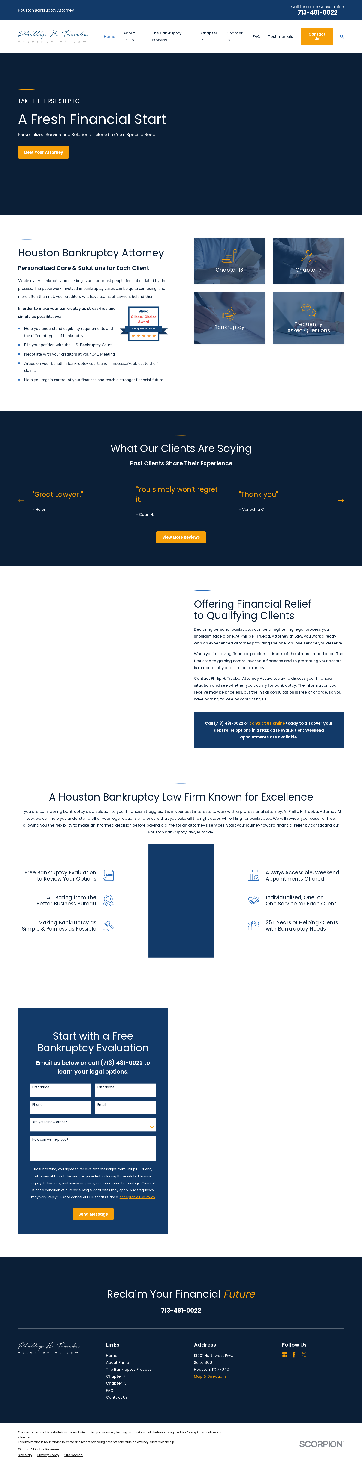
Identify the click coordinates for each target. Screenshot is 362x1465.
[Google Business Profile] (284, 1317)
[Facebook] (294, 1317)
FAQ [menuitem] (256, 36)
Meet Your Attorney (43, 152)
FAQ (109, 1352)
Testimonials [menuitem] (280, 36)
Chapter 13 (116, 1345)
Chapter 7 (115, 1338)
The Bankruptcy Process (128, 1332)
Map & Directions (210, 1338)
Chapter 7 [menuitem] (209, 36)
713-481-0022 (318, 12)
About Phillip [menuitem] (129, 36)
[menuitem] (25, 1418)
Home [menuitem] (109, 36)
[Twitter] (303, 1317)
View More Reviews (181, 537)
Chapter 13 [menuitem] (234, 36)
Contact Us (317, 36)
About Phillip (117, 1325)
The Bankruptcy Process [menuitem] (166, 36)
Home (112, 1318)
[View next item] (341, 500)
